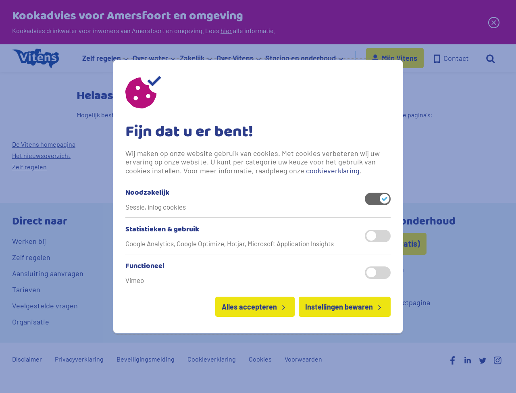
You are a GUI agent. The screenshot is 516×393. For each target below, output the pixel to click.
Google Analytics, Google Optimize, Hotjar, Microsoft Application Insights (229, 243)
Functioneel (144, 266)
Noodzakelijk (147, 193)
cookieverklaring (333, 170)
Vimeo (134, 280)
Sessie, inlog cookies (155, 207)
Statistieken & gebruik (162, 229)
